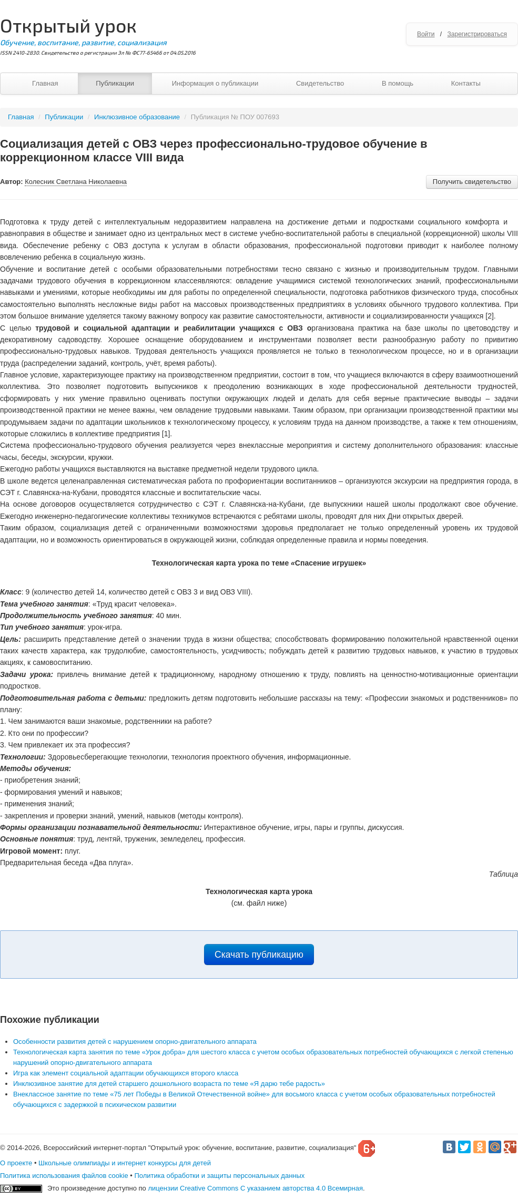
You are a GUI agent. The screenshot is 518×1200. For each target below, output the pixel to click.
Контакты (466, 83)
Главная (45, 83)
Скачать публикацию (259, 954)
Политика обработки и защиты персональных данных (219, 1176)
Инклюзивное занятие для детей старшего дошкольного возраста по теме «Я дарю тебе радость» (169, 1084)
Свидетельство (320, 83)
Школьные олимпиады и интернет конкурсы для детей (124, 1163)
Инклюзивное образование (137, 117)
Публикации (115, 83)
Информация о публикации (215, 83)
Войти (426, 34)
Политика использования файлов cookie (64, 1176)
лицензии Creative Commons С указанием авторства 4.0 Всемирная (255, 1188)
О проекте (16, 1163)
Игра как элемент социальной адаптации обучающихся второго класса (125, 1073)
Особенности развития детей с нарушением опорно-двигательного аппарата (135, 1041)
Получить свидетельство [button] (472, 182)
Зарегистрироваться (477, 34)
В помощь (397, 83)
